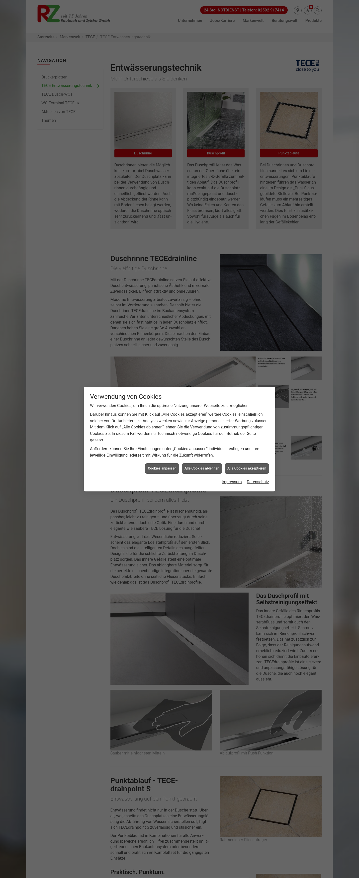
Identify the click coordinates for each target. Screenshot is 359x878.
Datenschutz (258, 481)
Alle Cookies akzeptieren (246, 468)
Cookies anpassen (162, 468)
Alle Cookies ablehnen (201, 468)
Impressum (232, 481)
